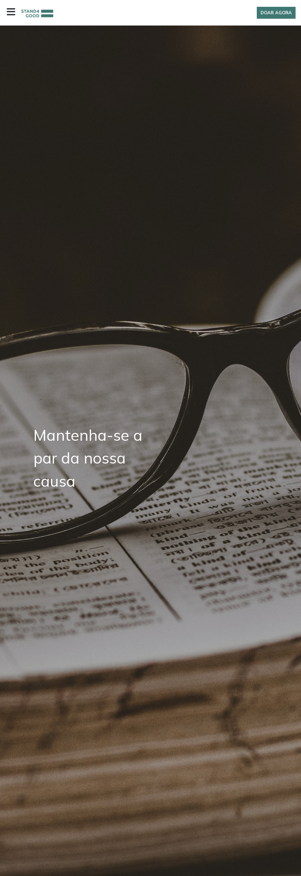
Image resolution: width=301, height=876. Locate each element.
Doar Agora (276, 12)
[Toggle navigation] (10, 12)
